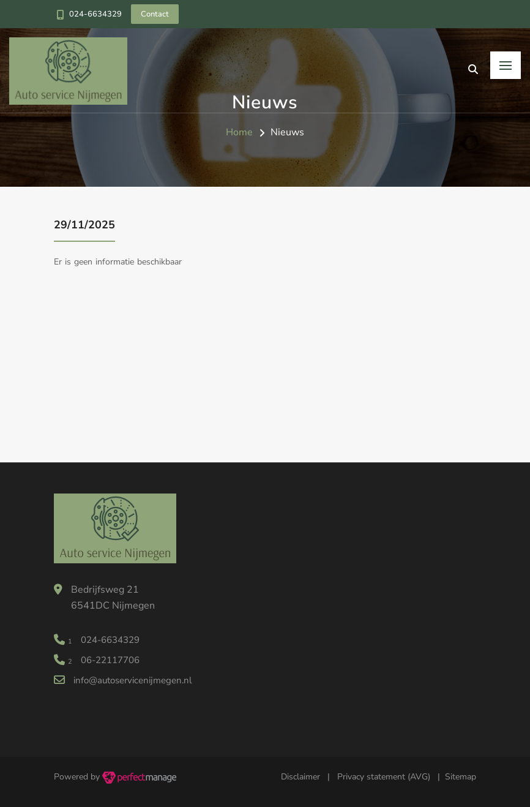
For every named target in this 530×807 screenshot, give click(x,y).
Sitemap (460, 777)
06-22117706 (110, 660)
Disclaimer (300, 777)
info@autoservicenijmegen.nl (132, 680)
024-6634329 (95, 14)
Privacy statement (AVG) (383, 777)
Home (239, 132)
